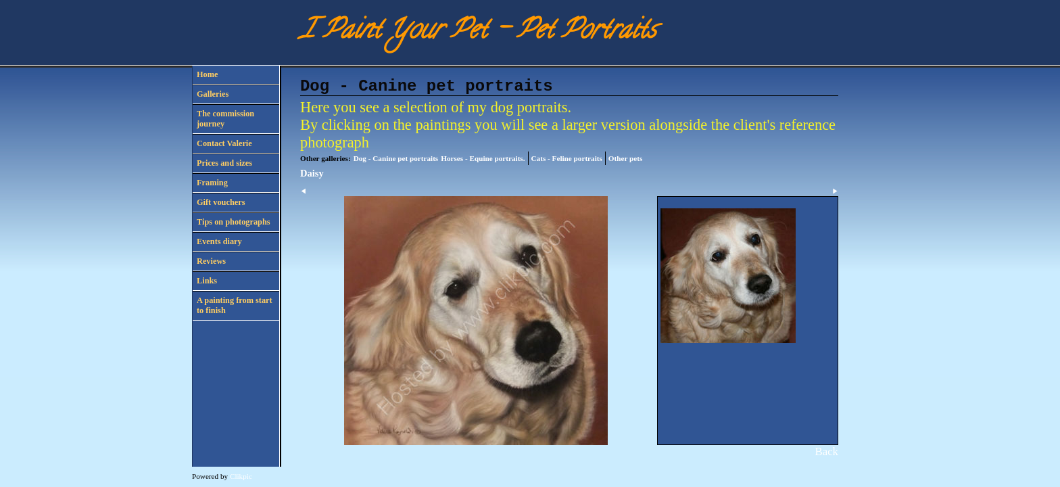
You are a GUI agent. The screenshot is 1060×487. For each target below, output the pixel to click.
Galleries (212, 94)
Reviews (211, 261)
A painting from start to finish (234, 305)
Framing (212, 182)
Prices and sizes (224, 163)
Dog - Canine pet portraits (396, 158)
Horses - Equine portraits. (483, 158)
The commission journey (225, 119)
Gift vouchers (221, 202)
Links (207, 280)
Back (826, 451)
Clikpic (241, 476)
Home (207, 74)
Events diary (219, 241)
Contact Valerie (224, 143)
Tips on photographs (233, 222)
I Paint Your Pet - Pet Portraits (478, 32)
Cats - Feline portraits (566, 158)
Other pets (625, 158)
